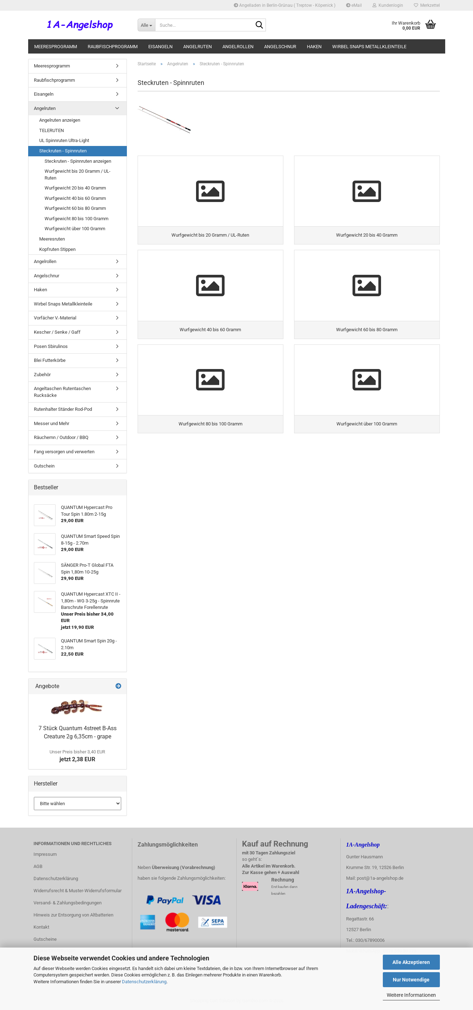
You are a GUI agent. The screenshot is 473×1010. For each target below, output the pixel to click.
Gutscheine (45, 939)
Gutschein (44, 466)
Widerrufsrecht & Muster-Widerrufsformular (78, 890)
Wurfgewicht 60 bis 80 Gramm (75, 208)
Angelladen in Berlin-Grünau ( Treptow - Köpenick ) (284, 5)
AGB (38, 866)
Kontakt (41, 927)
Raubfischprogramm (113, 46)
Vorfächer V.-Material (55, 317)
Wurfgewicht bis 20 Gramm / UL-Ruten (77, 174)
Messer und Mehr (51, 423)
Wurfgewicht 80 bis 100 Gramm (76, 218)
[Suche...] (146, 25)
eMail (354, 5)
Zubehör (42, 374)
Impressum (45, 854)
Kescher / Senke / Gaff (57, 332)
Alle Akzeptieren (411, 962)
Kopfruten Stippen (57, 249)
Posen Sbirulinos (51, 346)
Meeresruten (52, 239)
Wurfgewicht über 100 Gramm (75, 228)
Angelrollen (237, 46)
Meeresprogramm (55, 46)
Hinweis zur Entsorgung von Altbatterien (73, 915)
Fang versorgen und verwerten (64, 451)
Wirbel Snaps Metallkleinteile (369, 46)
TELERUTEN (51, 130)
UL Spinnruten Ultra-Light (64, 140)
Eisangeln (160, 46)
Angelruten (197, 46)
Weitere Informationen (411, 995)
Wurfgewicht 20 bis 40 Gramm (75, 188)
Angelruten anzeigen (59, 120)
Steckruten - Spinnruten (63, 150)
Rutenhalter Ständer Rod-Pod (63, 409)
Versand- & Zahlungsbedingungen (68, 902)
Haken (314, 46)
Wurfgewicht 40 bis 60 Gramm (75, 198)
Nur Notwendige (411, 980)
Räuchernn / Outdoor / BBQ (61, 437)
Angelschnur (280, 46)
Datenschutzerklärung (144, 981)
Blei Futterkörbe (50, 360)
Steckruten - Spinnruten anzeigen (78, 161)
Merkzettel (427, 5)
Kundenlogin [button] (387, 5)
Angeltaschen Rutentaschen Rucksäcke (62, 392)
